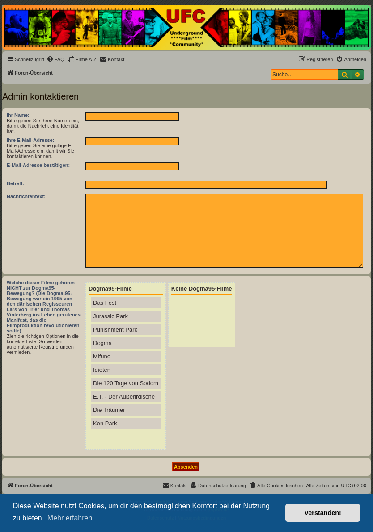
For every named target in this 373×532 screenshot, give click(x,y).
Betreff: (15, 183)
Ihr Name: (18, 115)
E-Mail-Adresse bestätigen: (38, 165)
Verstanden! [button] (323, 512)
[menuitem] (55, 59)
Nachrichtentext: (26, 196)
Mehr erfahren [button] (70, 518)
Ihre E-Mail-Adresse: (30, 140)
